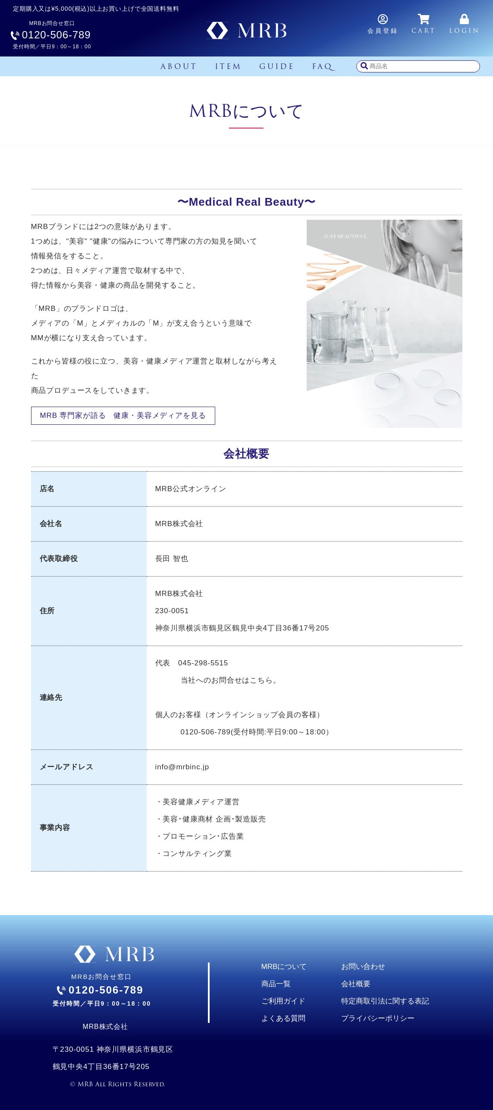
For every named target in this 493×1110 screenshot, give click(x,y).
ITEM (228, 66)
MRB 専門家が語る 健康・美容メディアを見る (123, 415)
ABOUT (179, 66)
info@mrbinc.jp (182, 767)
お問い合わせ (363, 967)
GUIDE (277, 66)
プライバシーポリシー (377, 1018)
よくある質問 (283, 1018)
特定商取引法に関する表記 (385, 1001)
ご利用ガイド (283, 1001)
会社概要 (356, 984)
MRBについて (284, 967)
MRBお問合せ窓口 (52, 35)
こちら (261, 680)
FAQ (322, 66)
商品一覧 (276, 984)
